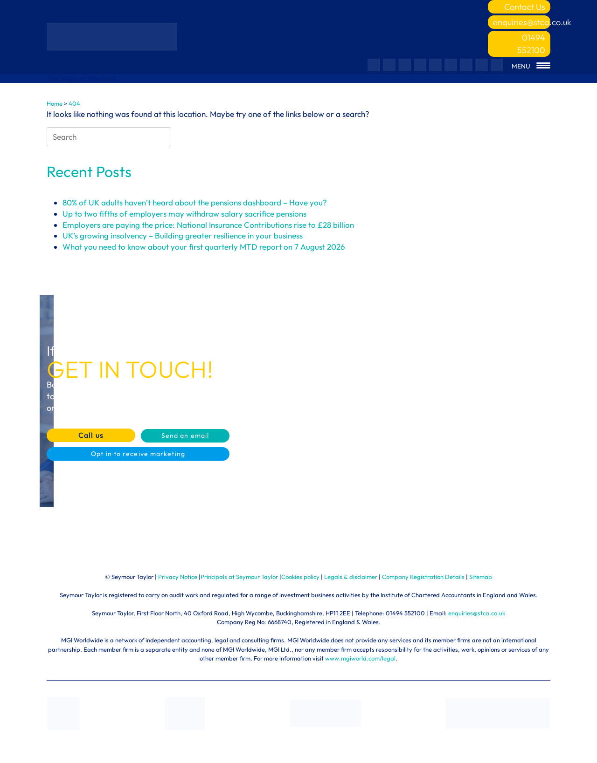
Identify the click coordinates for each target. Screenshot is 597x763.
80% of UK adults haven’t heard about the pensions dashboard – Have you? (194, 202)
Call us (91, 435)
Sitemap (480, 576)
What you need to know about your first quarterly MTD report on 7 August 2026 (203, 247)
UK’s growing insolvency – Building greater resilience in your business (182, 235)
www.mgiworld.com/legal (360, 658)
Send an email (185, 435)
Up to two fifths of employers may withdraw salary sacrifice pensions (184, 213)
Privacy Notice (177, 576)
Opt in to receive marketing (138, 454)
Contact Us (524, 6)
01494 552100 (531, 43)
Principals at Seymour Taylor (239, 576)
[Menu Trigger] (531, 66)
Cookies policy (300, 576)
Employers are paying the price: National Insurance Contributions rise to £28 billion (208, 225)
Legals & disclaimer (350, 576)
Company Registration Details (423, 576)
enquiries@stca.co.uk (521, 22)
